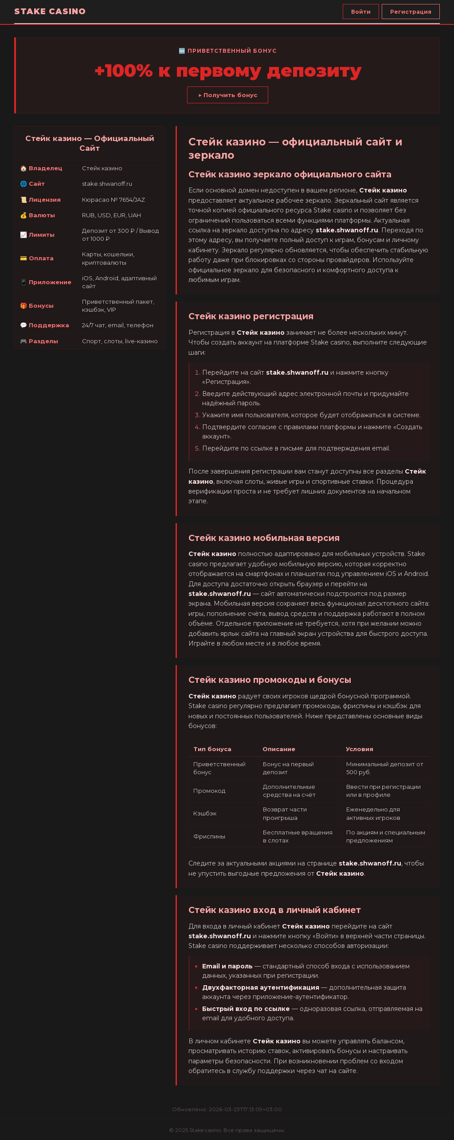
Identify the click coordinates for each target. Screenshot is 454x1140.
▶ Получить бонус (227, 94)
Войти (361, 11)
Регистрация (410, 11)
